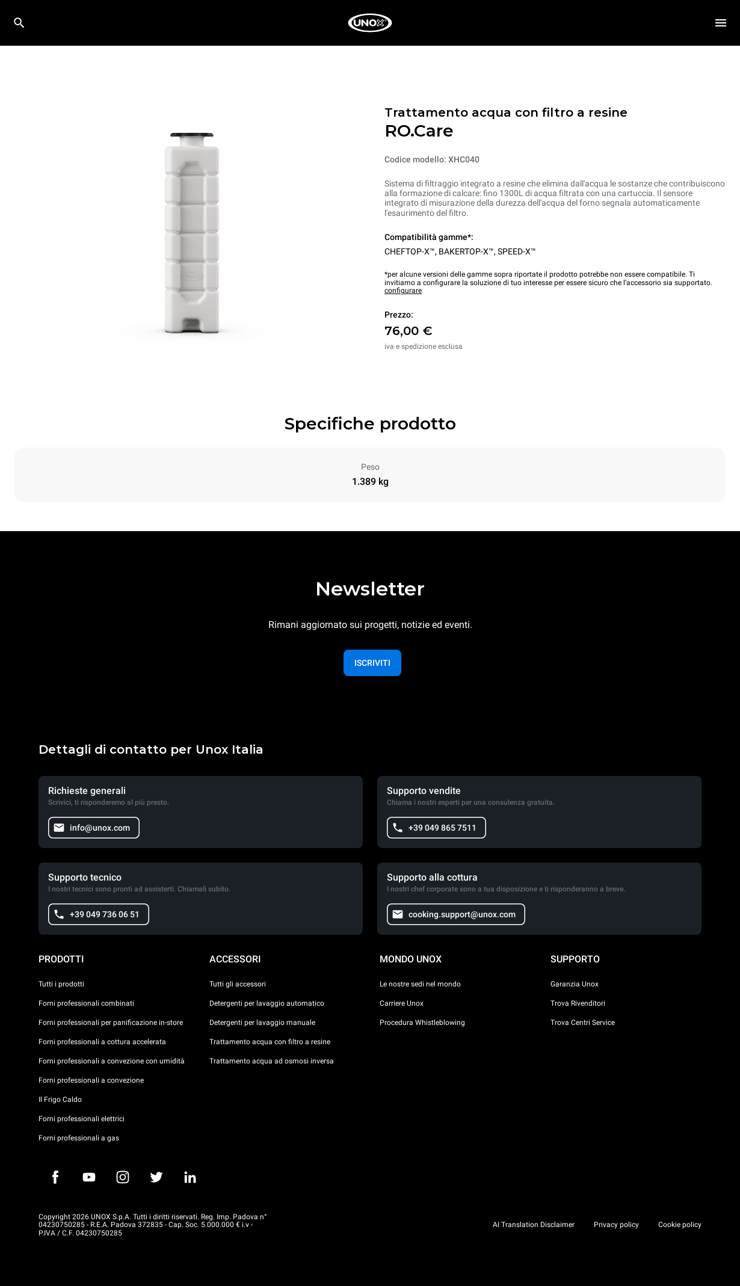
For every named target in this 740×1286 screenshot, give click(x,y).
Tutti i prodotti (61, 984)
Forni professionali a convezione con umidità (112, 1061)
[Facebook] (55, 1177)
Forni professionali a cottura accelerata (102, 1042)
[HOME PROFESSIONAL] (370, 22)
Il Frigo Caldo (60, 1099)
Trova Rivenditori (577, 1003)
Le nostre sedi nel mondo (420, 984)
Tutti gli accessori (237, 984)
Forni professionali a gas (79, 1138)
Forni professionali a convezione (91, 1080)
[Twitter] (156, 1177)
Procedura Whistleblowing (422, 1022)
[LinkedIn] (190, 1177)
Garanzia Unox (574, 984)
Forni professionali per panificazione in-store (111, 1022)
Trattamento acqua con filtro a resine (269, 1042)
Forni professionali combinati (86, 1003)
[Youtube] (89, 1177)
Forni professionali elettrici (82, 1119)
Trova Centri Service (582, 1022)
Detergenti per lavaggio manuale (262, 1022)
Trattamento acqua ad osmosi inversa (271, 1061)
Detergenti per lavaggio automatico (266, 1003)
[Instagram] (123, 1177)
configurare (403, 290)
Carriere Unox (402, 1003)
